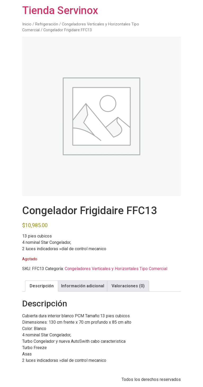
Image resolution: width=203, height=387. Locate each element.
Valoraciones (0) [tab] (128, 285)
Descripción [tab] (42, 285)
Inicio (26, 24)
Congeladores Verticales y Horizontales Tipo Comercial (116, 268)
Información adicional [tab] (82, 285)
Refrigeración (46, 24)
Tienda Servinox (60, 10)
